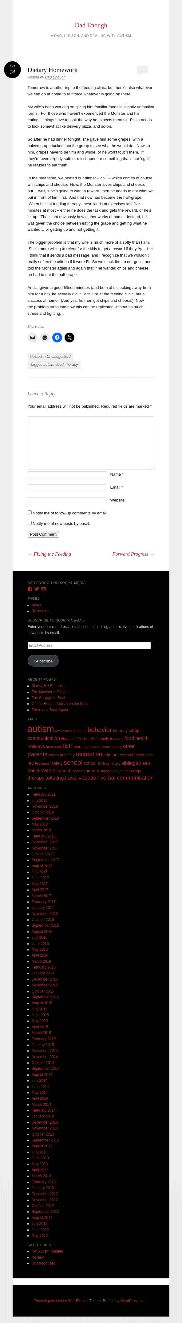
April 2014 (40, 1098)
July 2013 (39, 1152)
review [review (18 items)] (34, 763)
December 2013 (45, 1122)
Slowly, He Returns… (49, 686)
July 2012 (39, 1223)
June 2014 (40, 1087)
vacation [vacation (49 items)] (89, 777)
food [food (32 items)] (129, 738)
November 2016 (45, 914)
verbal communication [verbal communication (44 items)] (127, 778)
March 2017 (41, 896)
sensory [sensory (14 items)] (113, 763)
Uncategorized (58, 356)
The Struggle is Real (48, 698)
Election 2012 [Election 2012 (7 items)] (88, 739)
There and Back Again (50, 710)
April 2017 (40, 890)
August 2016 (42, 931)
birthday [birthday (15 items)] (120, 730)
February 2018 (44, 836)
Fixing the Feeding (49, 554)
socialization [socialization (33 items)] (42, 770)
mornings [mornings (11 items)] (81, 747)
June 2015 (40, 1015)
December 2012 (45, 1194)
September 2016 (45, 925)
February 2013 (44, 1182)
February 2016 (44, 967)
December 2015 (45, 979)
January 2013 (43, 1188)
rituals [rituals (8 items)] (45, 763)
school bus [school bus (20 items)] (94, 763)
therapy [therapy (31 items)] (36, 778)
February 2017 (44, 902)
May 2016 (40, 949)
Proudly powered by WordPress (60, 1301)
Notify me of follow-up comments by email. (70, 513)
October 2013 (43, 1134)
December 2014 (45, 1051)
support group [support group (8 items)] (110, 771)
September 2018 (45, 818)
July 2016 (39, 937)
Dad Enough (91, 25)
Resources (40, 611)
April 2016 (40, 955)
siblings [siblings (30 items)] (129, 763)
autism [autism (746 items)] (41, 729)
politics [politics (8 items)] (53, 755)
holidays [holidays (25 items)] (36, 746)
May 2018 (40, 824)
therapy (71, 364)
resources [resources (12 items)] (144, 755)
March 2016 (41, 961)
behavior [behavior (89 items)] (100, 729)
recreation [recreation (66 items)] (89, 754)
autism (48, 364)
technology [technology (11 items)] (131, 771)
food (59, 364)
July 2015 (39, 1009)
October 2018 (43, 812)
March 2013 (41, 1176)
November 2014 (45, 1057)
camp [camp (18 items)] (134, 730)
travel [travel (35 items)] (71, 778)
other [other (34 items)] (129, 746)
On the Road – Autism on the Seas (60, 703)
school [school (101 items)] (73, 762)
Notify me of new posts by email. (61, 523)
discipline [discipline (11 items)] (69, 739)
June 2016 (40, 943)
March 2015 (41, 1033)
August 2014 (42, 1075)
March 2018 (41, 830)
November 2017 (45, 848)
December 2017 (45, 842)
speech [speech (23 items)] (64, 770)
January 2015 (43, 1045)
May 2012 (40, 1235)
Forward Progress (133, 554)
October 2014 (43, 1063)
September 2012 (45, 1211)
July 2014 (39, 1080)
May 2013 (40, 1164)
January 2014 (43, 1116)
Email (116, 487)
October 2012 (43, 1206)
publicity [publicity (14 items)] (67, 755)
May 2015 (40, 1021)
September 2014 (45, 1068)
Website (117, 500)
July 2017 (39, 872)
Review (38, 1257)
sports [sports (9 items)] (77, 771)
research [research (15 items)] (126, 755)
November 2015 (45, 985)
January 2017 (43, 907)
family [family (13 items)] (103, 738)
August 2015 (42, 1003)
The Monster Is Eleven (50, 692)
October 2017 (43, 854)
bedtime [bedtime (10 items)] (80, 731)
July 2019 (39, 800)
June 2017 (40, 878)
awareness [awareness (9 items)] (63, 731)
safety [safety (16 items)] (57, 763)
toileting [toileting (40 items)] (55, 778)
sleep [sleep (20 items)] (144, 763)
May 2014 (40, 1092)
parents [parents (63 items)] (37, 754)
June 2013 (40, 1158)
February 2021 (44, 794)
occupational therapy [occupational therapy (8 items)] (106, 747)
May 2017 (40, 884)
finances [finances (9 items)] (116, 739)
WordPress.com (134, 1301)
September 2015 (45, 997)
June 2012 (40, 1230)
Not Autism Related (47, 1251)
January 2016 (43, 973)
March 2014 (41, 1104)
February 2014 (44, 1110)
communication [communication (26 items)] (44, 738)
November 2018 (45, 806)
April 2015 (40, 1027)
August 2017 (42, 866)
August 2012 (42, 1218)
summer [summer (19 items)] (91, 770)
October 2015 (43, 991)
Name (117, 474)
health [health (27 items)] (141, 738)
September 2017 (45, 860)
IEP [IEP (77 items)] (68, 745)
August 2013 (42, 1146)
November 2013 (45, 1128)
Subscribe (43, 661)
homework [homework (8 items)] (54, 747)
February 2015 (44, 1039)
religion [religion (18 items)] (110, 754)
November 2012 (45, 1200)
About (36, 605)
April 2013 (40, 1170)
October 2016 (43, 919)
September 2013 (45, 1140)
